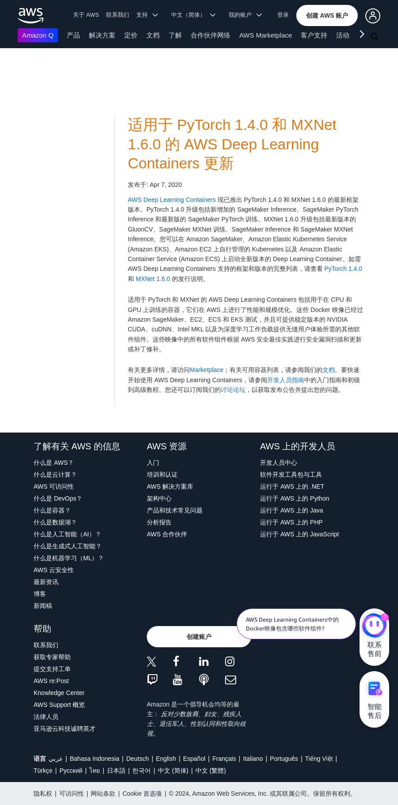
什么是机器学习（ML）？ (69, 558)
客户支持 (314, 35)
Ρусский (70, 770)
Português (284, 758)
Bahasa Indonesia (94, 758)
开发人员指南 (285, 380)
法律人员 (46, 716)
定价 (131, 35)
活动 (342, 35)
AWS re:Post (51, 680)
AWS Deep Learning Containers (172, 199)
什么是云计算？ (55, 474)
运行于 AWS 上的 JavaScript (299, 534)
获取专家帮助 (52, 657)
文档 (153, 35)
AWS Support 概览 (59, 704)
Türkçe (43, 770)
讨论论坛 (233, 389)
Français (224, 758)
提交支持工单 (52, 668)
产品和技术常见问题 (175, 510)
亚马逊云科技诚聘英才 (65, 728)
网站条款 (103, 793)
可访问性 (71, 793)
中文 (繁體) (210, 770)
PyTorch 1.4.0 (343, 268)
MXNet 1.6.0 (153, 278)
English (166, 758)
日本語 (116, 770)
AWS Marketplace (265, 35)
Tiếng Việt (319, 758)
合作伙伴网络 (210, 35)
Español (194, 758)
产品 (73, 35)
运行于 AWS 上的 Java (291, 510)
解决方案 (102, 35)
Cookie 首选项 (142, 793)
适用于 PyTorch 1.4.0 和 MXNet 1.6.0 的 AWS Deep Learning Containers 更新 (232, 144)
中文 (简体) (173, 770)
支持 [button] (147, 14)
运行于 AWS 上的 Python (294, 498)
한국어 (141, 770)
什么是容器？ (52, 510)
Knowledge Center (59, 692)
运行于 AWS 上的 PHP (291, 522)
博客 (40, 593)
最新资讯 (46, 581)
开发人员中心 (278, 462)
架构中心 (159, 498)
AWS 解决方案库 (170, 486)
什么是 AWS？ (54, 462)
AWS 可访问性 (54, 486)
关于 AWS (86, 14)
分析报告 (159, 522)
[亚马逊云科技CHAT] (374, 626)
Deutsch (137, 758)
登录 (283, 14)
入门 (153, 462)
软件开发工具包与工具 (291, 474)
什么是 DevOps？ (58, 498)
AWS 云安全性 (54, 569)
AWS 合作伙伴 (167, 534)
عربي (56, 758)
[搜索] (375, 37)
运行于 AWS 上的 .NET (292, 486)
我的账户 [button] (245, 14)
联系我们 (117, 14)
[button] (327, 15)
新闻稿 (43, 605)
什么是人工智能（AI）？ (67, 534)
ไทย (94, 770)
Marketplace (206, 369)
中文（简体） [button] (193, 14)
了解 (175, 35)
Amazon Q (38, 35)
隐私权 (43, 793)
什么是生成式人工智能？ (68, 546)
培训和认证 (162, 474)
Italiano (253, 758)
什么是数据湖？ (55, 522)
